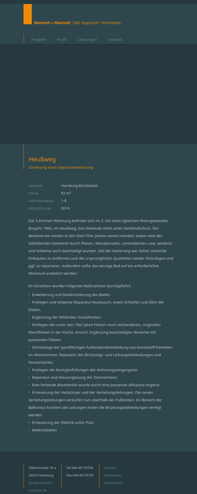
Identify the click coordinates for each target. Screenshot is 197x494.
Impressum (113, 475)
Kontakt (115, 39)
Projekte (39, 39)
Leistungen (87, 39)
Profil (62, 39)
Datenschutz (113, 482)
